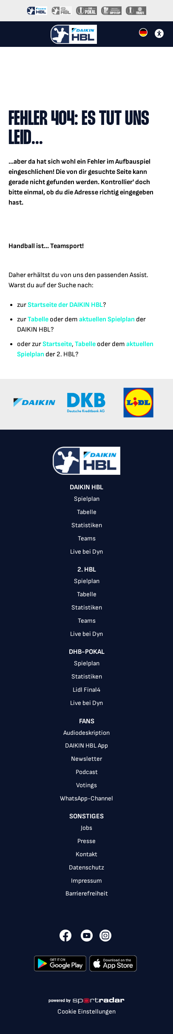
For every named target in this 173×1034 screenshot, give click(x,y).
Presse (86, 841)
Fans (86, 721)
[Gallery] (86, 404)
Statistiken (86, 525)
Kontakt (86, 854)
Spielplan (86, 499)
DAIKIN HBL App (86, 746)
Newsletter (86, 759)
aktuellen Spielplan (107, 319)
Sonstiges (86, 816)
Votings (86, 785)
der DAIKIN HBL (80, 305)
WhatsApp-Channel (86, 798)
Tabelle (38, 319)
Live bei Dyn (86, 552)
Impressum (86, 881)
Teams (87, 538)
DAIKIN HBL (86, 487)
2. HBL (86, 570)
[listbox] (86, 694)
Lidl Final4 (86, 690)
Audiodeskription (86, 733)
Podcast (87, 772)
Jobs (86, 828)
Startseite (42, 305)
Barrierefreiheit (86, 894)
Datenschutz (86, 868)
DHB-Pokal (87, 652)
